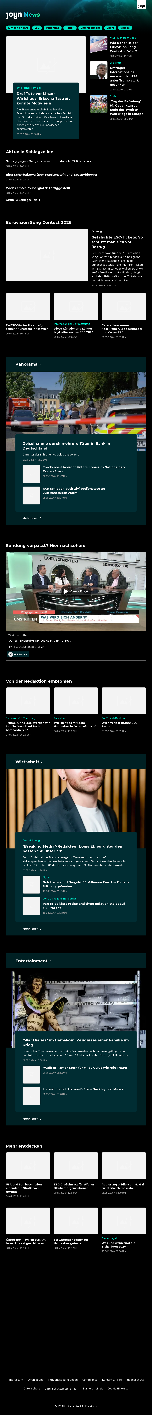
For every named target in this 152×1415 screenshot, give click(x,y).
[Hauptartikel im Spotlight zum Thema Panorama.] (28, 364)
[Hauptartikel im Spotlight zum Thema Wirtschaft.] (29, 761)
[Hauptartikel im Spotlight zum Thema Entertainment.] (33, 961)
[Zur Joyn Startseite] (141, 4)
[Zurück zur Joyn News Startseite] (23, 15)
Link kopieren (18, 654)
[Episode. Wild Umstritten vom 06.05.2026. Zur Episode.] (76, 600)
